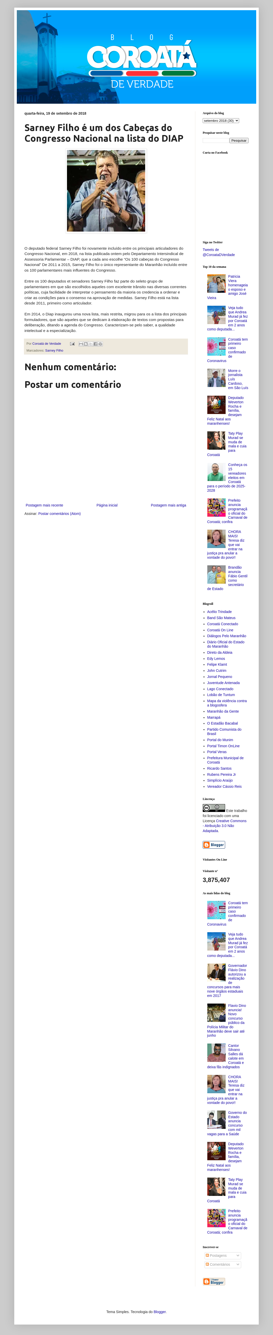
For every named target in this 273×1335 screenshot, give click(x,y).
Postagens (216, 1255)
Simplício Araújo (220, 780)
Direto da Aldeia (220, 652)
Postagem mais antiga (168, 505)
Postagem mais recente (44, 505)
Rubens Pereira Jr (221, 774)
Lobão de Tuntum (221, 695)
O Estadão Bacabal (222, 723)
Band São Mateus (221, 618)
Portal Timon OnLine (223, 746)
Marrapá (214, 717)
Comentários (218, 1264)
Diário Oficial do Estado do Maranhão (225, 644)
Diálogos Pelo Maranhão (226, 636)
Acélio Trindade (219, 612)
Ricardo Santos (219, 768)
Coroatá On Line (220, 630)
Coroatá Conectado (222, 624)
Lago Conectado (220, 689)
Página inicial (107, 505)
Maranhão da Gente (223, 711)
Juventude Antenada (223, 683)
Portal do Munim (220, 740)
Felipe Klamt (217, 664)
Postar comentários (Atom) (59, 514)
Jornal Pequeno (219, 677)
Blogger (160, 1312)
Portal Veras (217, 752)
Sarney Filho (54, 350)
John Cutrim (216, 671)
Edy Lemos (216, 659)
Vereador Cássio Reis (224, 786)
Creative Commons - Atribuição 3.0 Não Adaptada (225, 826)
